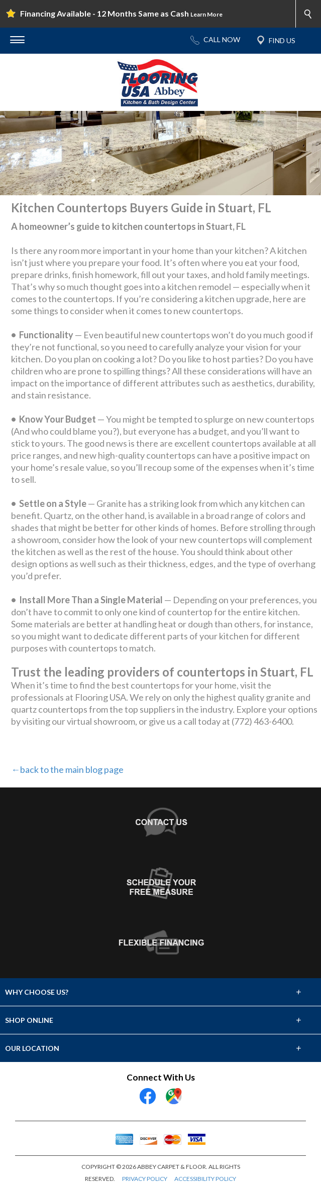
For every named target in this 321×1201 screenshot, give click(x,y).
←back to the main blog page (67, 769)
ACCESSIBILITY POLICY (205, 1178)
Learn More (206, 14)
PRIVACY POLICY (144, 1178)
